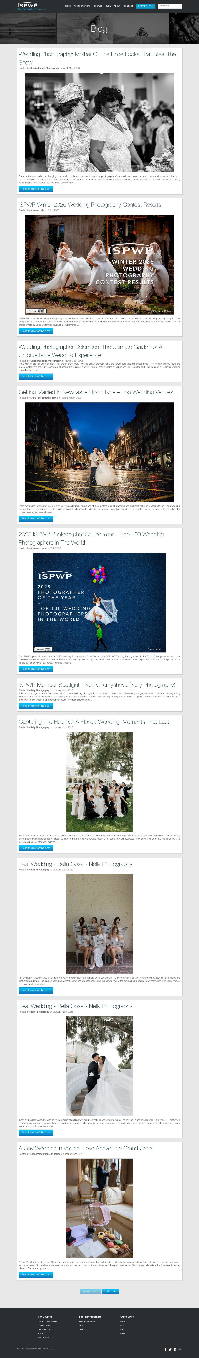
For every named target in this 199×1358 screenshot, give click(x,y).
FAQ (39, 1341)
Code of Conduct (85, 1329)
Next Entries (110, 1291)
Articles (41, 1333)
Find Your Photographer (47, 1321)
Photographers (82, 6)
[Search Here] (170, 6)
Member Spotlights (45, 1337)
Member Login (145, 6)
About (117, 6)
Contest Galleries (44, 1325)
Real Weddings (44, 1329)
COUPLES (98, 6)
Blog (108, 6)
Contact (128, 6)
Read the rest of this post (36, 189)
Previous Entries (91, 1291)
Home (68, 6)
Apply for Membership (87, 1321)
